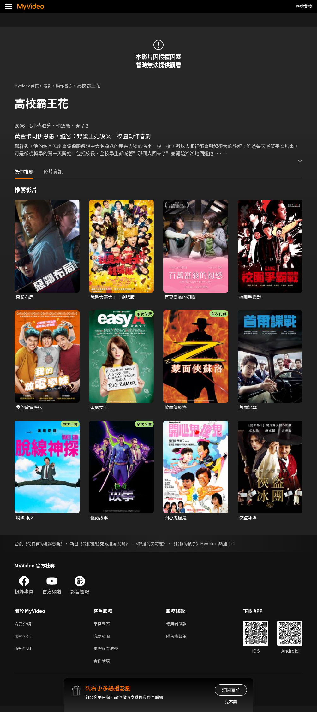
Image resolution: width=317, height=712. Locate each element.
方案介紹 (24, 626)
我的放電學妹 (30, 408)
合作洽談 (102, 665)
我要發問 (102, 639)
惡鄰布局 (25, 297)
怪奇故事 (99, 519)
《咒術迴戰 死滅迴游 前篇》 (109, 545)
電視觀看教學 (107, 652)
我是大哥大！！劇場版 (114, 297)
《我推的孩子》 (196, 545)
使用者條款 (182, 626)
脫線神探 (25, 519)
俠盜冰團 (248, 519)
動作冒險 (71, 85)
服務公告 (24, 639)
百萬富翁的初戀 (181, 297)
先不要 (231, 702)
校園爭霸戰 (251, 297)
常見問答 (102, 626)
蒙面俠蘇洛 (176, 408)
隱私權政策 (182, 639)
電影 (52, 85)
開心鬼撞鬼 (176, 519)
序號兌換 (304, 6)
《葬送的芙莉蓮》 (158, 545)
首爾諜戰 (248, 408)
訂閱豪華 (230, 689)
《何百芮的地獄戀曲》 (45, 545)
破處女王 (99, 408)
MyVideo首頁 (29, 85)
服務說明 (24, 652)
